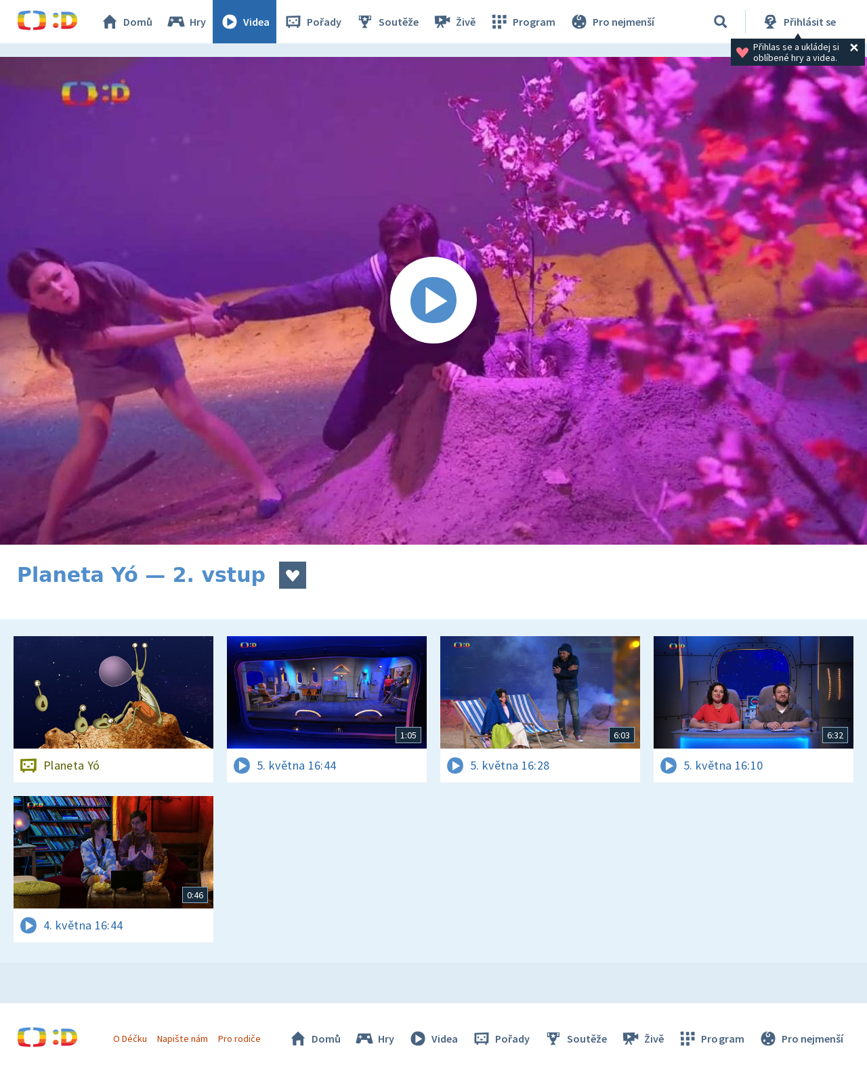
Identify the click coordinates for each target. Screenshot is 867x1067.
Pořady (312, 22)
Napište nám (182, 1038)
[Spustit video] (433, 301)
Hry (186, 22)
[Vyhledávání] (720, 21)
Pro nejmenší (611, 22)
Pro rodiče (239, 1038)
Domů (126, 22)
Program (522, 22)
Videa (244, 22)
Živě (453, 22)
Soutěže (387, 22)
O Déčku (130, 1038)
